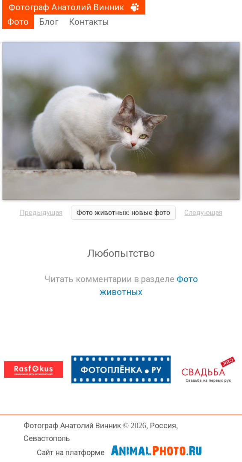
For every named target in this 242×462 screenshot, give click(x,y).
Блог (49, 21)
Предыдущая (41, 212)
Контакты (89, 21)
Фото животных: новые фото (123, 212)
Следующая (203, 212)
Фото (18, 21)
